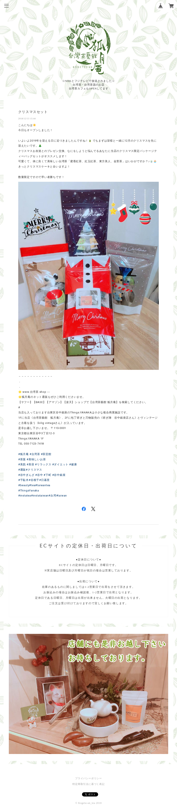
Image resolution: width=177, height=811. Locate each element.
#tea (32, 485)
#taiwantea (42, 485)
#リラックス (43, 464)
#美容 (30, 464)
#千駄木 (23, 480)
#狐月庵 (23, 454)
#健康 (73, 464)
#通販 (22, 469)
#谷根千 (34, 480)
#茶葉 (22, 459)
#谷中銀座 (59, 475)
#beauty (23, 485)
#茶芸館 (46, 454)
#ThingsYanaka (28, 490)
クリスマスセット (33, 112)
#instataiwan (39, 495)
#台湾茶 (35, 454)
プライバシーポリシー (88, 778)
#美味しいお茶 (36, 459)
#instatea (24, 495)
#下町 (47, 475)
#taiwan (61, 495)
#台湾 (52, 495)
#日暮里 (44, 480)
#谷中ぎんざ (26, 475)
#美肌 (22, 464)
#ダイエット (60, 464)
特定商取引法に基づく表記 (88, 784)
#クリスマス (34, 469)
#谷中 (39, 475)
